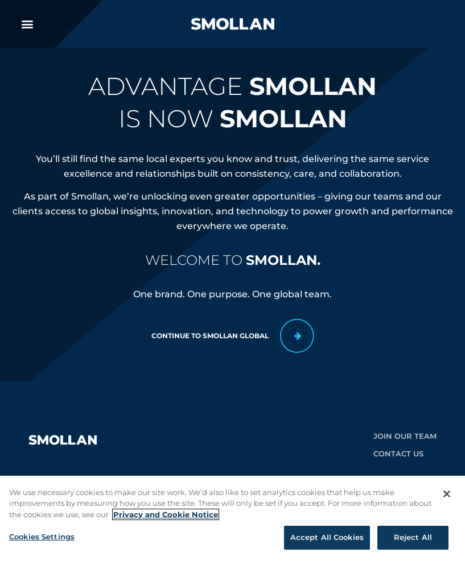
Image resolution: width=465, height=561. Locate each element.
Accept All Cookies (327, 541)
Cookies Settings (42, 541)
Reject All (413, 541)
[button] (27, 23)
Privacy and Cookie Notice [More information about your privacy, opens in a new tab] (165, 518)
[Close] (446, 497)
